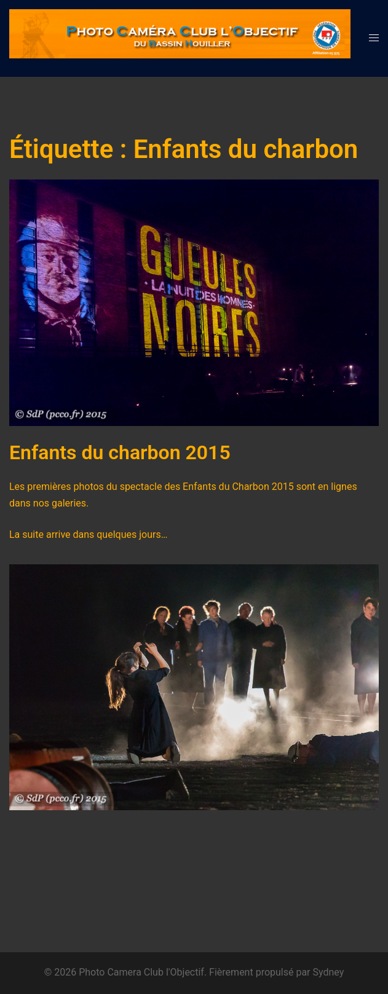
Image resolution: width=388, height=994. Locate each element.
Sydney (328, 972)
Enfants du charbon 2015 (120, 452)
